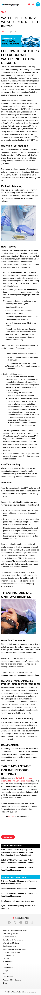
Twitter (15, 922)
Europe (5, 971)
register (11, 816)
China (5, 983)
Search (29, 4)
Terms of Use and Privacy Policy (14, 931)
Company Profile (9, 955)
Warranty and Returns (11, 943)
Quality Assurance (9, 946)
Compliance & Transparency (13, 940)
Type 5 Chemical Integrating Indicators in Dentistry (18, 907)
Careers (6, 958)
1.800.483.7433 (22, 918)
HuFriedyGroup (6, 31)
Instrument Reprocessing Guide (14, 949)
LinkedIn (26, 922)
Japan (5, 974)
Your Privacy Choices (10, 934)
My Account (33, 4)
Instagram (32, 922)
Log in (3, 816)
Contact (6, 964)
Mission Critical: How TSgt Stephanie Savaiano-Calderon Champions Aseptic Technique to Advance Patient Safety (17, 852)
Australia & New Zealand (12, 980)
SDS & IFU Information (11, 952)
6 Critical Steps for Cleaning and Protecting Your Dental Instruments (19, 868)
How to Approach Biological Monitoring (17, 901)
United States (8, 968)
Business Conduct (9, 937)
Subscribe (8, 837)
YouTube (20, 922)
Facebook (9, 922)
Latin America (8, 977)
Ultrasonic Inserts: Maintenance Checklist (18, 889)
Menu (38, 4)
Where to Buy (8, 961)
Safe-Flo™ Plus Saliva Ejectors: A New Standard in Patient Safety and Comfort (17, 861)
